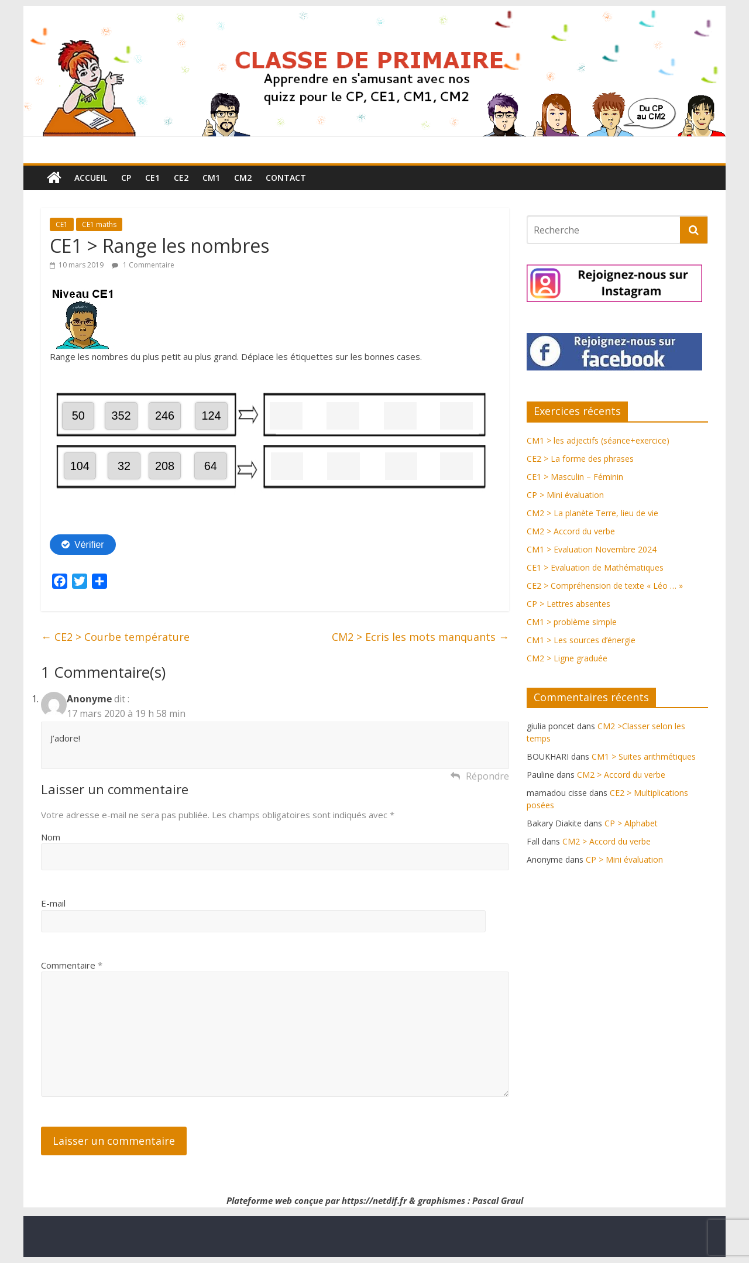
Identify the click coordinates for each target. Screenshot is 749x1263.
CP (126, 177)
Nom (50, 837)
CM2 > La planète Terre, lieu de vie (592, 513)
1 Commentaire (143, 265)
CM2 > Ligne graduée (567, 658)
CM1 (211, 177)
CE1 (152, 177)
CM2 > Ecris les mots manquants (420, 637)
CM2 (243, 177)
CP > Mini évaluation (565, 494)
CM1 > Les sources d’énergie (581, 640)
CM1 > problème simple (572, 621)
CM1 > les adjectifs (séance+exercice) (598, 440)
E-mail (53, 903)
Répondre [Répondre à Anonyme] (487, 776)
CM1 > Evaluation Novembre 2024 (592, 549)
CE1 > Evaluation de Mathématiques (595, 567)
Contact (286, 177)
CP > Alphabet (631, 823)
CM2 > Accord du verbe (571, 531)
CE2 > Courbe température (115, 637)
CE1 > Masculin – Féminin (575, 476)
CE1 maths (99, 224)
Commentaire (71, 965)
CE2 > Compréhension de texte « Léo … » (605, 585)
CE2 (181, 177)
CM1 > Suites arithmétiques (644, 756)
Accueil (90, 177)
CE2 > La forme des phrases (580, 458)
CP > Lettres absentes (568, 603)
